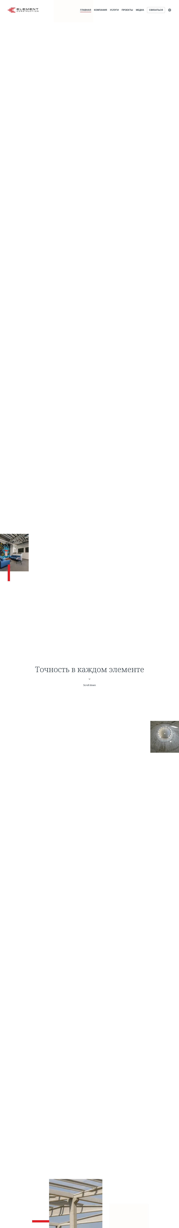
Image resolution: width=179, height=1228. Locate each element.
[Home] (23, 10)
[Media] (14, 552)
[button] (169, 10)
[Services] (129, 1215)
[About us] (164, 737)
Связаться (156, 9)
